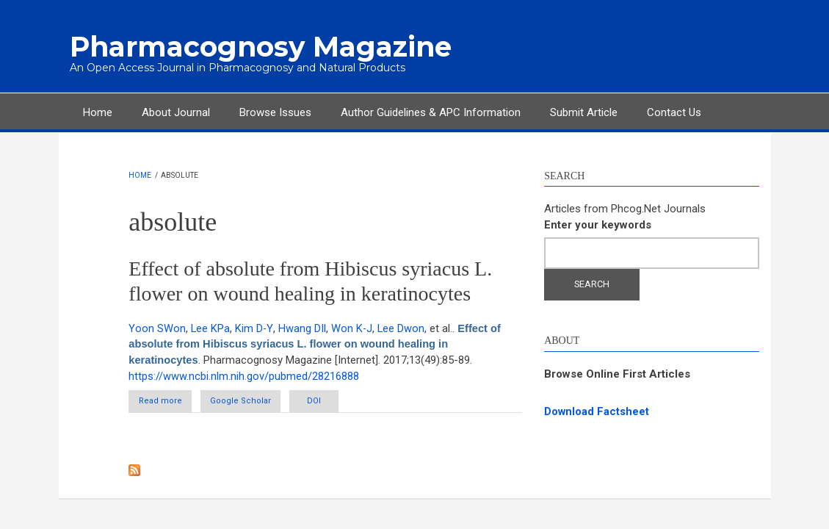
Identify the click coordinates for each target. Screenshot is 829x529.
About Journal (176, 111)
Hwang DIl (302, 327)
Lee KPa (211, 327)
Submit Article (584, 111)
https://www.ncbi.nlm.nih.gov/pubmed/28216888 (243, 375)
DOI (345, 401)
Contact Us (674, 111)
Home (97, 111)
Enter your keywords (597, 224)
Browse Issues (275, 111)
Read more (175, 403)
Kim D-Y (254, 327)
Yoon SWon (157, 327)
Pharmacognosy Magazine (253, 46)
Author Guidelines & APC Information (431, 111)
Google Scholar (255, 401)
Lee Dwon (402, 327)
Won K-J (352, 327)
